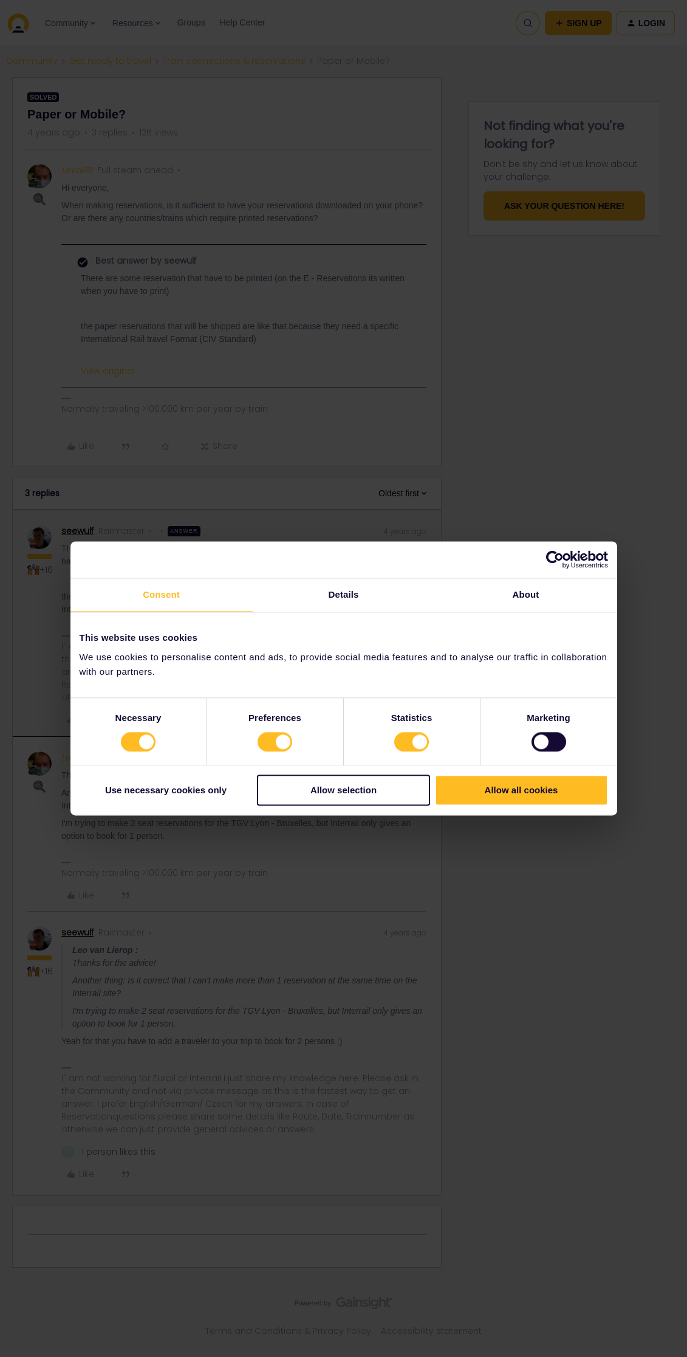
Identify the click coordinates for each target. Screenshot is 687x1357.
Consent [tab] (161, 594)
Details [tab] (344, 594)
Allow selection (343, 790)
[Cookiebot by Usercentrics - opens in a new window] (555, 559)
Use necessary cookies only (166, 790)
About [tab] (526, 594)
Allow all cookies (521, 790)
